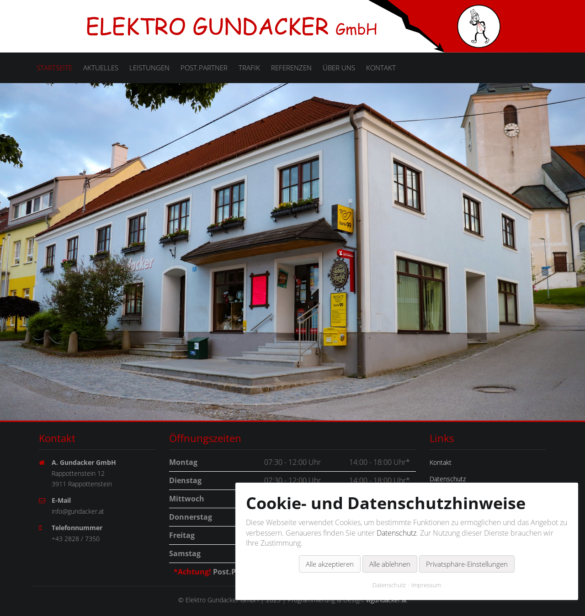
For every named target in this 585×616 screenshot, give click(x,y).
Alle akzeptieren (330, 551)
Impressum (426, 573)
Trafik (249, 67)
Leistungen (149, 67)
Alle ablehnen (389, 551)
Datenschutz (396, 521)
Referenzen (291, 67)
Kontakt (381, 67)
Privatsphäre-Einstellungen (467, 551)
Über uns (339, 67)
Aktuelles (100, 67)
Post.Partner (204, 67)
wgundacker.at (386, 599)
